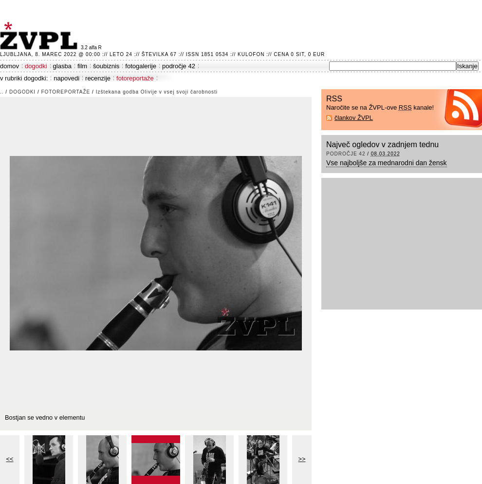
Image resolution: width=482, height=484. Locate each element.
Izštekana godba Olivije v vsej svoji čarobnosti (157, 92)
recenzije (98, 78)
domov (9, 66)
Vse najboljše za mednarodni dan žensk (386, 163)
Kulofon (251, 54)
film (82, 66)
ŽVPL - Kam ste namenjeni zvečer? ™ (40, 36)
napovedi (66, 78)
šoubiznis (106, 66)
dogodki (36, 66)
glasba (62, 66)
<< (10, 459)
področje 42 (178, 66)
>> (302, 459)
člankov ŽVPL (353, 117)
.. (2, 92)
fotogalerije (140, 66)
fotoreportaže (135, 78)
